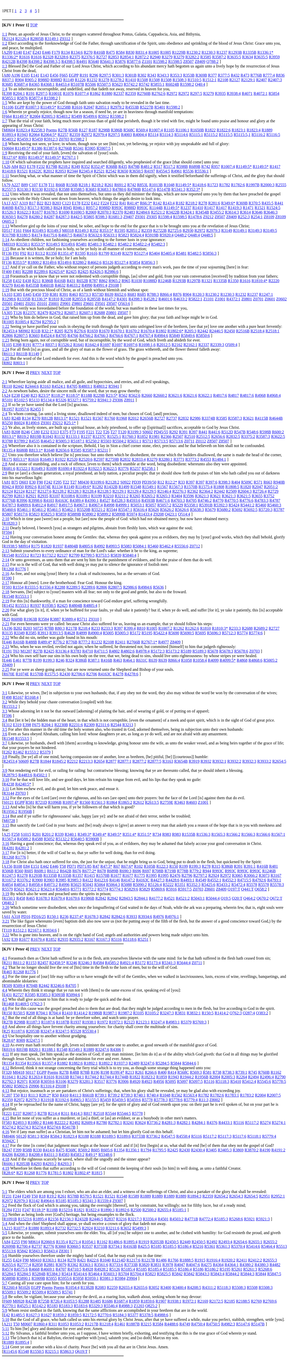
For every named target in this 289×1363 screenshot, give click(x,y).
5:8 (4, 1296)
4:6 (4, 1008)
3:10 (5, 779)
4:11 (5, 1054)
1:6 (4, 112)
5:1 (4, 1191)
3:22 (5, 935)
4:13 (5, 1090)
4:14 (5, 1104)
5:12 (5, 1333)
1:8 (4, 144)
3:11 (5, 789)
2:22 (5, 637)
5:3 (4, 1214)
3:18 (5, 862)
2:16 (5, 573)
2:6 (4, 446)
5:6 (4, 1255)
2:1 (4, 382)
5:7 (4, 1283)
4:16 (5, 1132)
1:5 (4, 102)
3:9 (4, 770)
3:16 (5, 843)
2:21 (5, 624)
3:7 (4, 743)
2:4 (4, 414)
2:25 (5, 669)
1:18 (5, 276)
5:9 (4, 1310)
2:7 (4, 455)
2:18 (5, 592)
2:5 (4, 427)
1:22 (5, 326)
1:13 (5, 226)
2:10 (5, 519)
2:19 (5, 601)
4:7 (4, 1017)
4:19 (5, 1168)
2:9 (4, 473)
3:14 (5, 816)
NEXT (46, 372)
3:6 (4, 734)
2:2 (4, 391)
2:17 (5, 583)
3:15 (5, 825)
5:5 (4, 1233)
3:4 (4, 720)
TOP (33, 25)
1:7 (4, 121)
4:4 (4, 990)
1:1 (4, 34)
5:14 (5, 1347)
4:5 (4, 999)
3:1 (4, 693)
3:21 (5, 921)
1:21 (5, 317)
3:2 (4, 702)
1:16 (5, 258)
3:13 (5, 807)
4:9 (4, 1036)
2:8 (4, 464)
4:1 (4, 958)
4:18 (5, 1159)
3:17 (5, 852)
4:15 (5, 1118)
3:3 (4, 711)
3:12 (5, 798)
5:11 (5, 1328)
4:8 (4, 1027)
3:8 (4, 757)
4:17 (5, 1145)
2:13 (5, 551)
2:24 (5, 656)
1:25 (5, 358)
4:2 (4, 967)
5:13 (5, 1338)
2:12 (5, 537)
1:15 (5, 249)
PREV (35, 372)
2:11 (5, 528)
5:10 (5, 1319)
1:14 (5, 239)
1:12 (5, 194)
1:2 (4, 43)
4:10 (5, 1045)
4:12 (5, 1068)
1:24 (5, 349)
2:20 (5, 610)
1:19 (5, 290)
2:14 (5, 560)
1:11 (5, 176)
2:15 (5, 564)
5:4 (4, 1223)
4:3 (4, 976)
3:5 (4, 729)
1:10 (5, 162)
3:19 (5, 894)
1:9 (4, 153)
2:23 (5, 646)
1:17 (5, 267)
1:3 (4, 66)
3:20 (5, 907)
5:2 (4, 1205)
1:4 (4, 89)
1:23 (5, 340)
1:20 (5, 308)
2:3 (4, 404)
